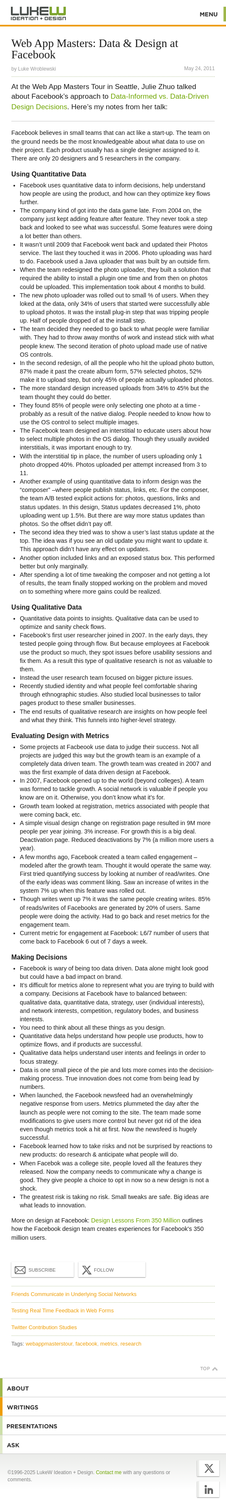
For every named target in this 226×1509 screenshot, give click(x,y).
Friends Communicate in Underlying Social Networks (74, 1294)
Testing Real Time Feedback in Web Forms (62, 1310)
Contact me (109, 1472)
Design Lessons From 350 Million (135, 1220)
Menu (209, 14)
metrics (108, 1344)
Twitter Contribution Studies (44, 1327)
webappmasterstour (49, 1344)
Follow (97, 1270)
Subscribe (35, 1270)
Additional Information (38, 14)
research (130, 1344)
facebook (86, 1344)
